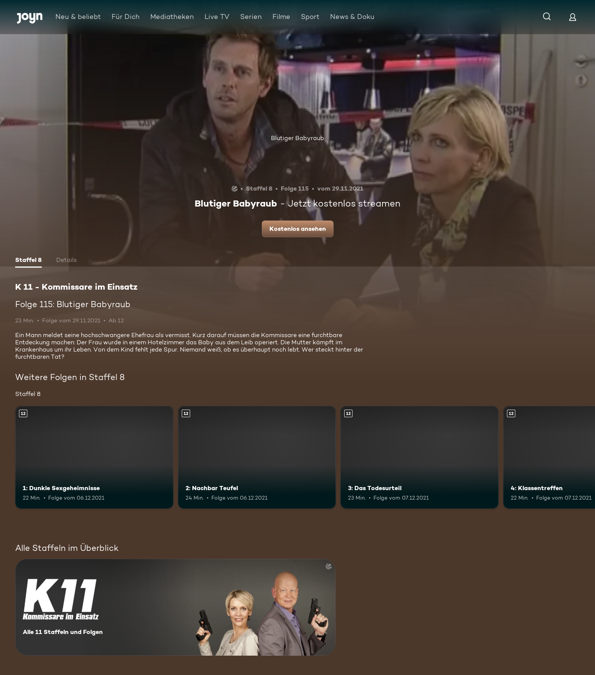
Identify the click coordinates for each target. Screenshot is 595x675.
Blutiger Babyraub (297, 138)
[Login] (573, 17)
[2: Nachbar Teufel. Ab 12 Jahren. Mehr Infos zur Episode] (257, 457)
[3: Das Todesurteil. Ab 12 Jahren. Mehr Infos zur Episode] (419, 457)
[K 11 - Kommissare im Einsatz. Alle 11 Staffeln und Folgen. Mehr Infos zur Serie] (175, 607)
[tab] (28, 261)
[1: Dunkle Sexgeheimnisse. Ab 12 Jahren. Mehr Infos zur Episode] (94, 457)
